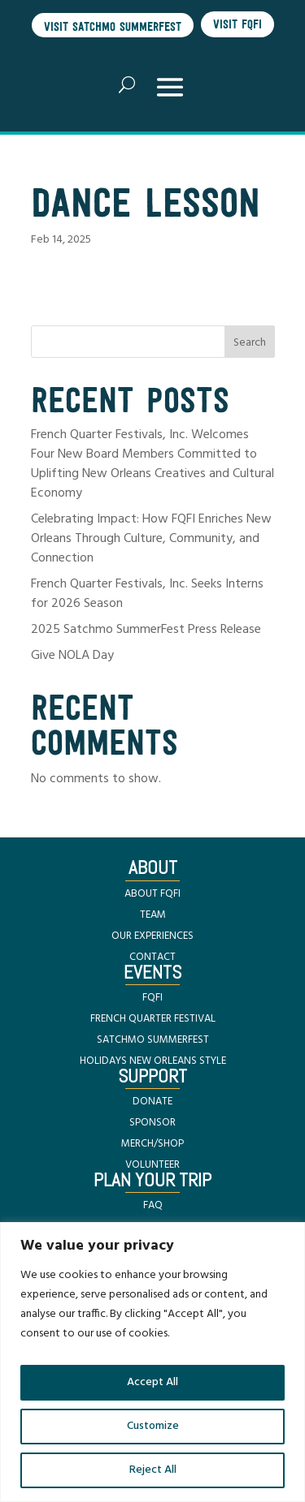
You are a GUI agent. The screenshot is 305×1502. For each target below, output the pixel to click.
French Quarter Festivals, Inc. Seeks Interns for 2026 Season (147, 594)
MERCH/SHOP (152, 1143)
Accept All (152, 1382)
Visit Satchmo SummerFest (112, 26)
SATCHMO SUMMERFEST (153, 1039)
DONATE (152, 1101)
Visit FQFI (237, 24)
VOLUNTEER (152, 1164)
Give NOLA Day (72, 655)
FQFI (152, 997)
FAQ (153, 1205)
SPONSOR (152, 1122)
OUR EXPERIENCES (152, 936)
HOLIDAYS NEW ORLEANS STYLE (153, 1060)
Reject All (152, 1470)
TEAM (153, 914)
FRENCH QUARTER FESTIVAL (153, 1018)
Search (249, 343)
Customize (153, 1426)
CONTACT (152, 957)
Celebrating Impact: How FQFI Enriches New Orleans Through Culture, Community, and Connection (151, 539)
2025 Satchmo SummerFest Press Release (146, 629)
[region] (152, 1362)
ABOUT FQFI (152, 893)
